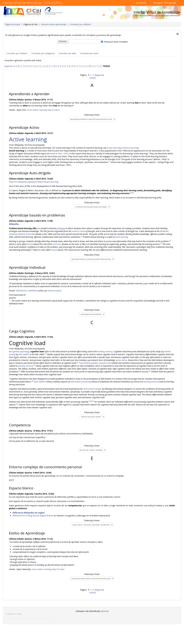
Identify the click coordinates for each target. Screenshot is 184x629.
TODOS (92, 78)
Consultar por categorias (42, 53)
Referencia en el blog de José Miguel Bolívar (33, 515)
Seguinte (99, 75)
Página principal (12, 24)
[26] (17, 404)
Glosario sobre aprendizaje (53, 24)
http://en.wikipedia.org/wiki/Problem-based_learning (33, 181)
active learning (121, 237)
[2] (170, 241)
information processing (80, 381)
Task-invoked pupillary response (93, 363)
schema (123, 360)
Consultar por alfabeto (80, 24)
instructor (57, 244)
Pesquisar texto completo (116, 41)
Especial (8, 66)
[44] (132, 193)
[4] (32, 249)
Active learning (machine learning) (123, 147)
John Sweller (23, 354)
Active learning (28, 139)
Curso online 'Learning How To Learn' (43, 110)
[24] (90, 401)
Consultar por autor (89, 53)
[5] (149, 371)
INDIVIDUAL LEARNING (26, 290)
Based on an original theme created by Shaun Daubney (24, 618)
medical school (78, 231)
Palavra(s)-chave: (92, 114)
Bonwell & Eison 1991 (58, 153)
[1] (110, 162)
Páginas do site (31, 24)
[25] (92, 401)
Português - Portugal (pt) (165, 2)
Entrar (105, 611)
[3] (161, 244)
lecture (30, 244)
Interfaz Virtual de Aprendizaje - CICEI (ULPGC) (32, 3)
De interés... (142, 2)
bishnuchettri (54, 290)
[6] (33, 381)
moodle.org (47, 618)
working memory (105, 351)
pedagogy (60, 228)
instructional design (92, 388)
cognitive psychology (20, 351)
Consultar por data (67, 53)
